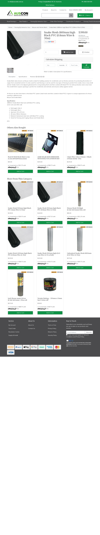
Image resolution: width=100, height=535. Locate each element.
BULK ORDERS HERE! (75, 10)
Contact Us (63, 10)
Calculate (86, 66)
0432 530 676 (88, 1)
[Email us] (67, 340)
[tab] (12, 76)
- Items (84, 15)
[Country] (62, 65)
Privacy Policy (52, 328)
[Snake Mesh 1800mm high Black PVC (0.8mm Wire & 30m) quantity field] (51, 52)
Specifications (23, 76)
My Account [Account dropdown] (88, 10)
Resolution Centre (14, 332)
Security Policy (52, 335)
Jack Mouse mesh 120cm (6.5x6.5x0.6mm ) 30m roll (17, 299)
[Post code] (74, 65)
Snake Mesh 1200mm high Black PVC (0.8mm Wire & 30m (20, 254)
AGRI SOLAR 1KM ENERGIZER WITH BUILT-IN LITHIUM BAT (49, 158)
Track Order (12, 328)
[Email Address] (75, 332)
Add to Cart (68, 52)
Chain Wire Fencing (56, 21)
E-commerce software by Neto (84, 344)
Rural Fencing (11, 21)
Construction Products (73, 21)
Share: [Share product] (49, 41)
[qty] (50, 65)
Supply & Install (13, 335)
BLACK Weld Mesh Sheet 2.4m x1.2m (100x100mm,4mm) (19, 158)
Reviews (37, 76)
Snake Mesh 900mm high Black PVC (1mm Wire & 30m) (19, 209)
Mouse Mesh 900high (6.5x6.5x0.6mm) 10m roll (76, 209)
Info (88, 42)
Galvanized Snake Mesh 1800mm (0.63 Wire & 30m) (79, 254)
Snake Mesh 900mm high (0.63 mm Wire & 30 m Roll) (49, 254)
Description (12, 76)
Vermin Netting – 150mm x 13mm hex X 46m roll (50, 299)
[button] (85, 52)
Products (45, 10)
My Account (12, 325)
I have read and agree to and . (77, 336)
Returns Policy (52, 332)
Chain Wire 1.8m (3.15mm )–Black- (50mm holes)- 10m (79, 158)
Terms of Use (52, 325)
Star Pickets (23, 21)
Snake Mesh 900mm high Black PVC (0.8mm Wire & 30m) (49, 209)
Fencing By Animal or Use (38, 21)
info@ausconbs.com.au (16, 1)
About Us (54, 10)
